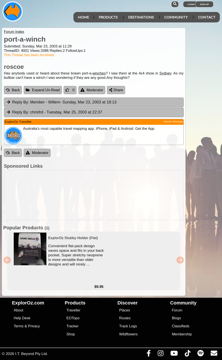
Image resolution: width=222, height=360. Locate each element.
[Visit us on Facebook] (148, 354)
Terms (19, 326)
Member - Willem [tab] (61, 102)
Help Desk (22, 318)
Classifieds (180, 326)
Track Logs (128, 326)
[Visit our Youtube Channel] (174, 354)
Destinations (141, 17)
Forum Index (14, 32)
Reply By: (20, 102)
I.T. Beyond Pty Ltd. (31, 354)
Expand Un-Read (43, 90)
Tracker (72, 326)
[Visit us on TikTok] (187, 354)
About (18, 310)
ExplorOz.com (28, 303)
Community (176, 17)
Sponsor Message (173, 121)
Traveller (73, 310)
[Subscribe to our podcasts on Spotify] (200, 354)
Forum (177, 310)
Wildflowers (128, 334)
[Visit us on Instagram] (160, 354)
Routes (125, 318)
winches (99, 73)
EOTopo (73, 318)
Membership (182, 334)
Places (124, 310)
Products (108, 17)
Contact (206, 17)
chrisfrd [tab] (54, 112)
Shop (70, 334)
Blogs (176, 318)
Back (13, 90)
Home (83, 17)
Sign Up (204, 4)
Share (116, 90)
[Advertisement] (113, 195)
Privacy (34, 326)
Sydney (165, 73)
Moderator (91, 90)
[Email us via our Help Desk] (214, 354)
